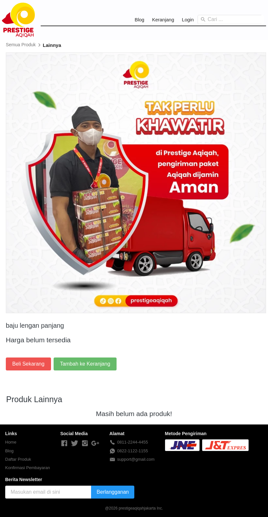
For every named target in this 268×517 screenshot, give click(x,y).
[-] (64, 443)
